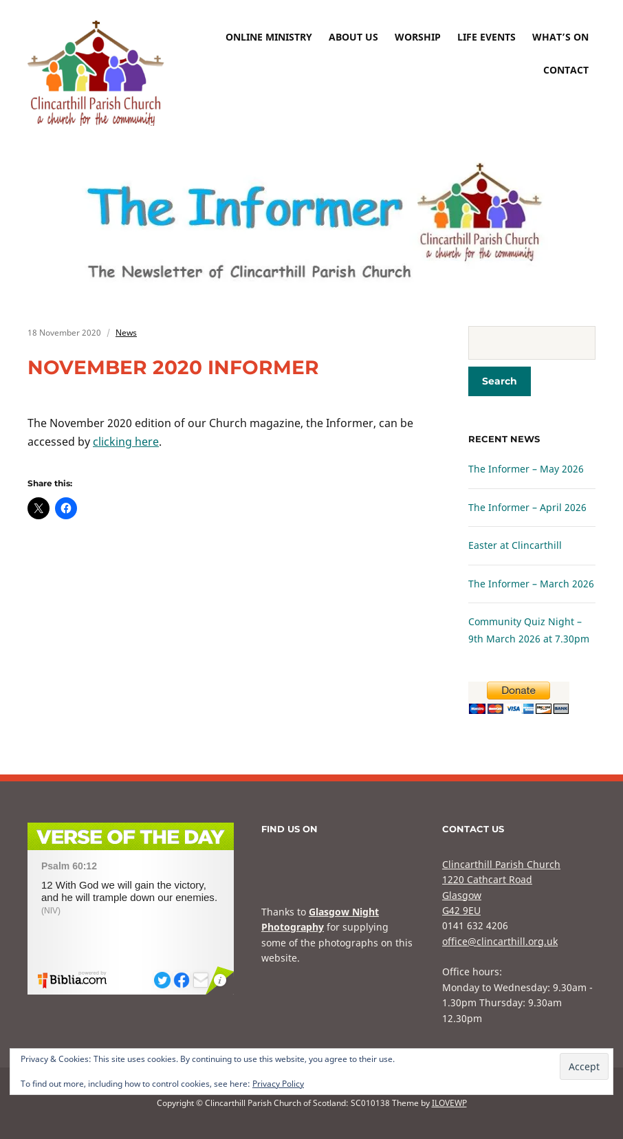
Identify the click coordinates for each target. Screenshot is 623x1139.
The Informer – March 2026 (531, 583)
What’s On (560, 36)
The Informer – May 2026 (526, 468)
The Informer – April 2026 (527, 507)
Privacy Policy (278, 1083)
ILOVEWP (449, 1103)
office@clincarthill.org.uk (500, 941)
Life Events (486, 36)
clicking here (126, 441)
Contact (566, 69)
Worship (418, 36)
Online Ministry (269, 36)
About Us (353, 36)
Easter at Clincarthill (515, 545)
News (126, 332)
